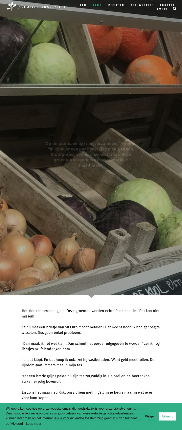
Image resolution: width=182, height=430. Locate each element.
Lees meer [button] (33, 423)
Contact (167, 5)
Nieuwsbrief (142, 5)
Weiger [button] (150, 416)
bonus (162, 9)
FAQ (83, 5)
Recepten (116, 5)
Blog (97, 5)
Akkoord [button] (167, 416)
